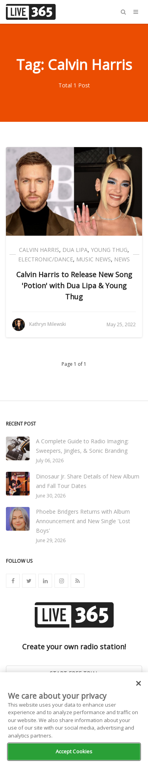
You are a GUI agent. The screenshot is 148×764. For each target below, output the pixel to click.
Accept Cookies (74, 751)
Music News (93, 259)
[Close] (138, 683)
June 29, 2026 (51, 540)
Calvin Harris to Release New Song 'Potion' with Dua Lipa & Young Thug (74, 285)
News (122, 259)
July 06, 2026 (50, 460)
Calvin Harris (39, 249)
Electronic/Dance (45, 259)
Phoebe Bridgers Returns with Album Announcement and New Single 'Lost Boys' (83, 521)
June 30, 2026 (51, 495)
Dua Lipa (75, 249)
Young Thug (109, 249)
